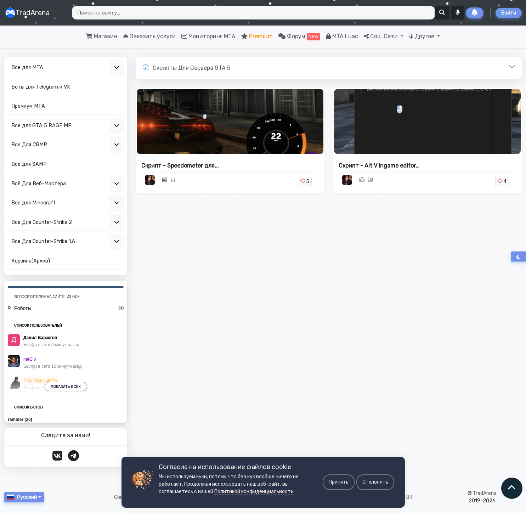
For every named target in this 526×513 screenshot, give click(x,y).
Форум (299, 36)
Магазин (101, 36)
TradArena (27, 12)
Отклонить (375, 482)
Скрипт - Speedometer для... (180, 165)
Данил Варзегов (40, 337)
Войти (508, 13)
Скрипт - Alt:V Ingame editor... (379, 165)
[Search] (253, 12)
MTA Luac (342, 36)
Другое (422, 36)
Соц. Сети (381, 36)
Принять (339, 482)
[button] (329, 68)
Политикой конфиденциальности (254, 492)
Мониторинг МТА (208, 36)
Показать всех (66, 387)
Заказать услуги (149, 36)
